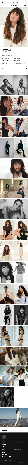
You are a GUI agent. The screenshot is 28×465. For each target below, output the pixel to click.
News (3, 452)
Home (3, 442)
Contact (4, 454)
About (3, 450)
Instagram (17, 450)
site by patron (21, 462)
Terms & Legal (18, 442)
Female (4, 444)
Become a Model (6, 456)
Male (3, 446)
